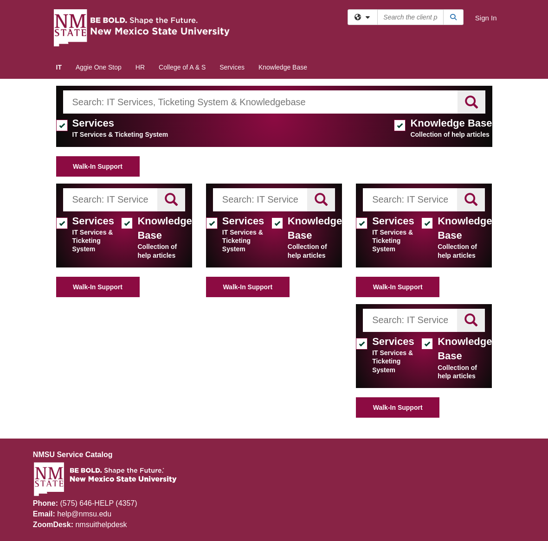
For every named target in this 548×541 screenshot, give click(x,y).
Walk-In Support (97, 166)
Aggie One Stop (99, 67)
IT (59, 67)
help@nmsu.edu (84, 514)
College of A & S (182, 67)
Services (232, 67)
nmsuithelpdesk (101, 524)
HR (140, 67)
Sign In (486, 18)
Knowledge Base (282, 67)
